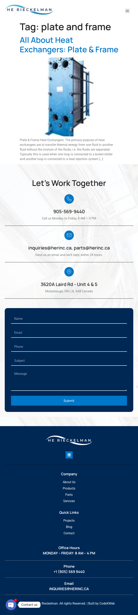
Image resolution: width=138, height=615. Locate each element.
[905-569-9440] (69, 199)
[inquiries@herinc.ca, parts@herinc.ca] (69, 235)
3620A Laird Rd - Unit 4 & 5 (69, 284)
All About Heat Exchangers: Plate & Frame (69, 45)
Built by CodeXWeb (101, 603)
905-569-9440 (69, 211)
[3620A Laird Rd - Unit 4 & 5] (69, 272)
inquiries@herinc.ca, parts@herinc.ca (69, 248)
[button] (127, 10)
